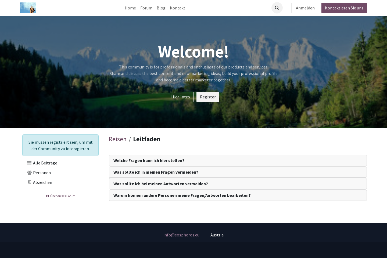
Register (208, 96)
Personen (39, 172)
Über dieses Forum (60, 196)
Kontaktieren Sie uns (344, 8)
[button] (277, 7)
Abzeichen (39, 182)
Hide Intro (180, 96)
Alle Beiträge (42, 163)
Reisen (118, 139)
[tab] (238, 160)
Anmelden (305, 8)
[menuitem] (130, 7)
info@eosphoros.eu (181, 235)
